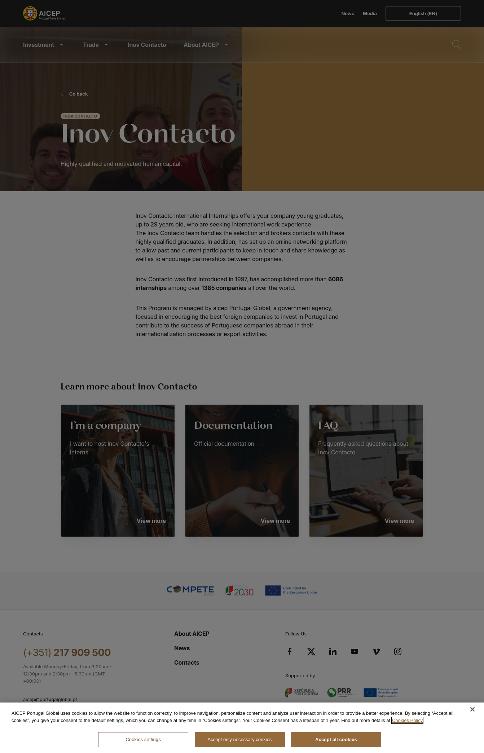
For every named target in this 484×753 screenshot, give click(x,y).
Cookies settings (143, 739)
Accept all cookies (336, 739)
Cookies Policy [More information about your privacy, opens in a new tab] (407, 720)
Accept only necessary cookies (240, 739)
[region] (242, 728)
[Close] (472, 709)
